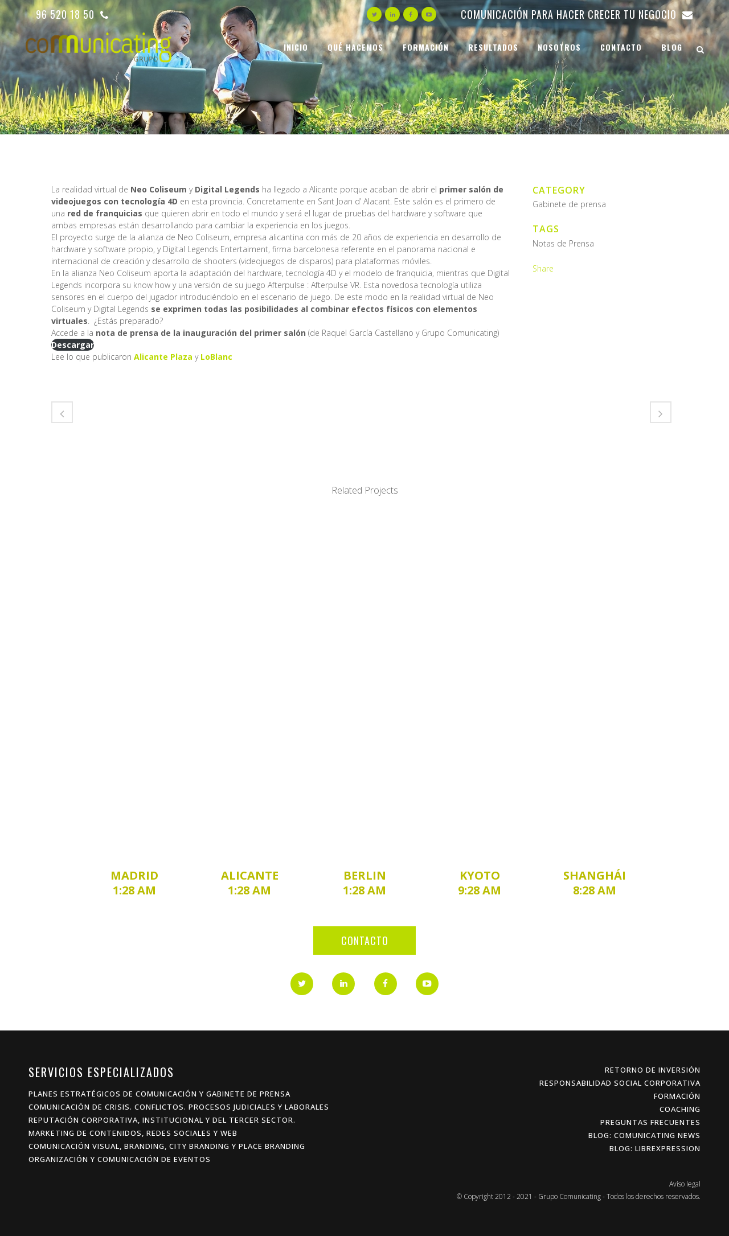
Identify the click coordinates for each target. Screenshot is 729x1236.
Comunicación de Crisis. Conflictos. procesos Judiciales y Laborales (178, 1107)
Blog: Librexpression (655, 1148)
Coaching (680, 1109)
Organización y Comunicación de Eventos (119, 1159)
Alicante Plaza (163, 356)
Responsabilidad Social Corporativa (620, 1083)
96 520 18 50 (72, 14)
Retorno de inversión (653, 1070)
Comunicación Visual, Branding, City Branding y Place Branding (166, 1146)
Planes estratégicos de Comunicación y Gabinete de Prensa (159, 1094)
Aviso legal (685, 1184)
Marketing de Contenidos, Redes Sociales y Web (132, 1133)
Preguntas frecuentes (650, 1122)
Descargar (72, 344)
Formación (677, 1096)
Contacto (364, 940)
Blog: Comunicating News (644, 1135)
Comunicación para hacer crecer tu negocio (577, 14)
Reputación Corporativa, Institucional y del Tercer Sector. (162, 1120)
